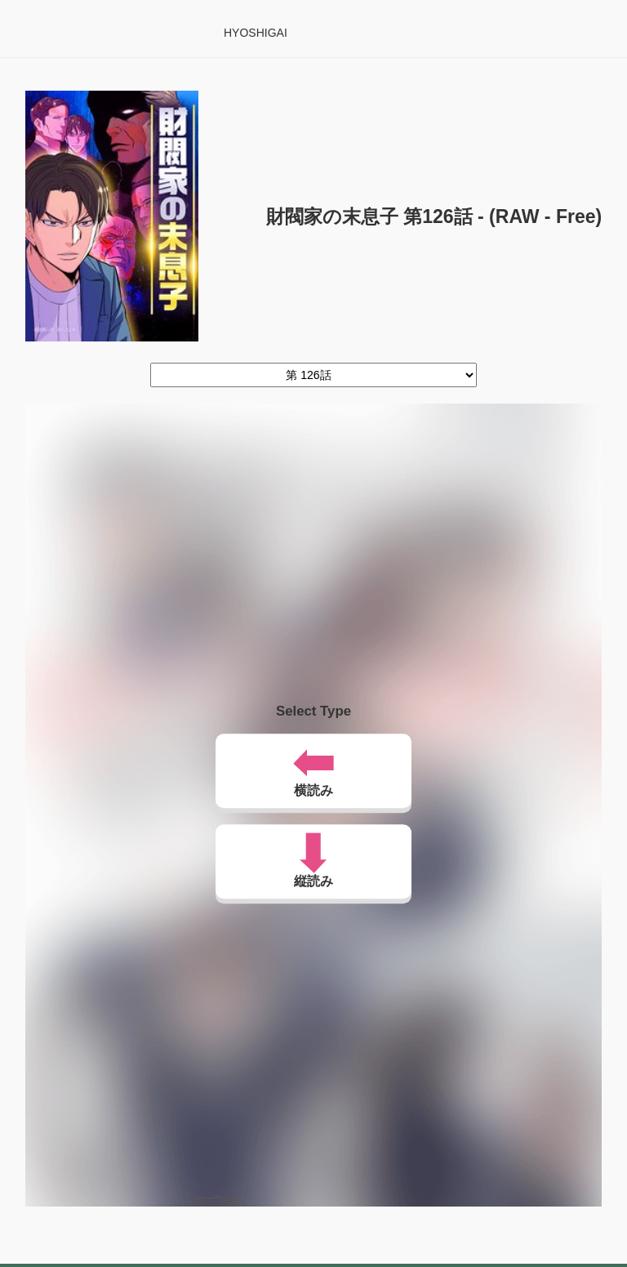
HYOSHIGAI (255, 32)
